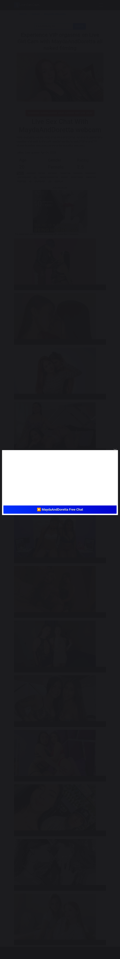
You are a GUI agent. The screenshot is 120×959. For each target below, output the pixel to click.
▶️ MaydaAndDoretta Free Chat (60, 509)
